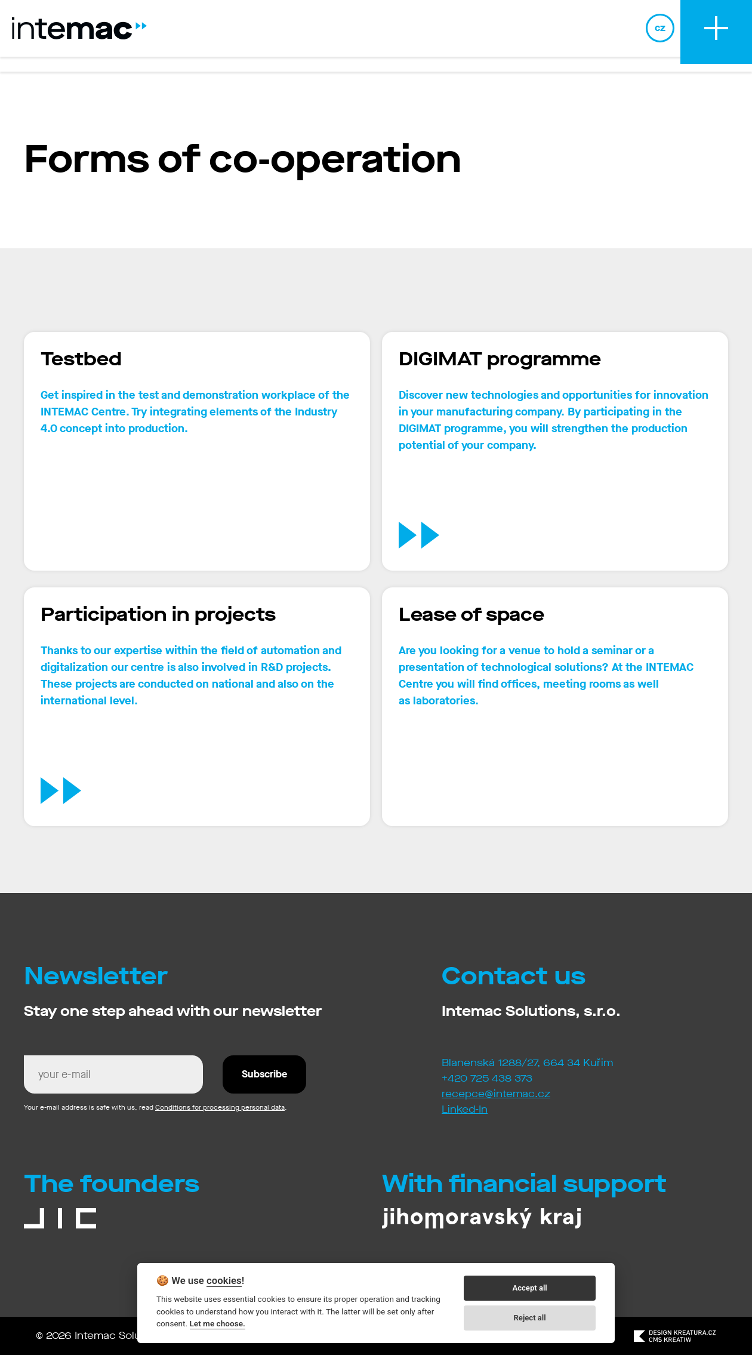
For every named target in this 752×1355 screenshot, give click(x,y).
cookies (224, 1280)
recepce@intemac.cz (496, 1094)
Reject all (530, 1317)
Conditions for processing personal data (220, 1107)
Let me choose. (217, 1323)
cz (660, 35)
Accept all (529, 1287)
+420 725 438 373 (487, 1078)
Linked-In (465, 1109)
